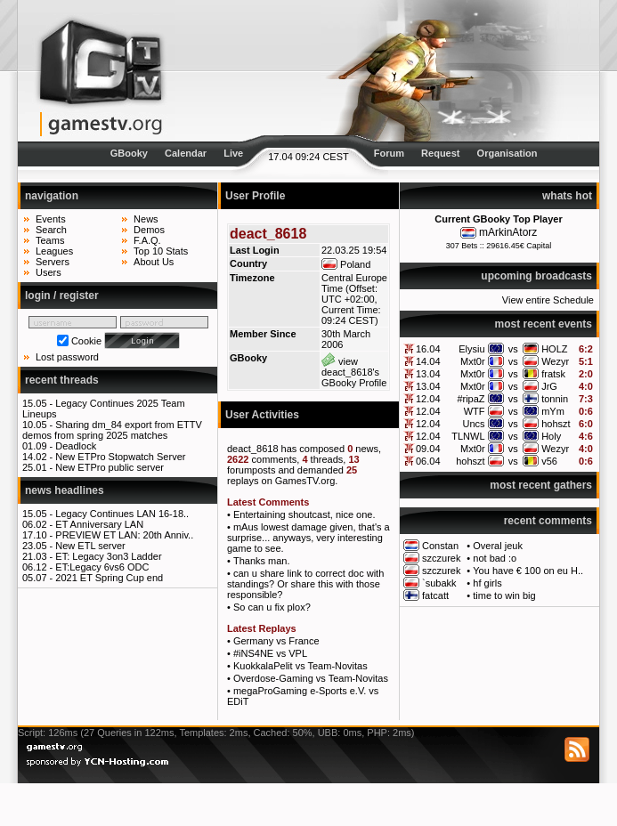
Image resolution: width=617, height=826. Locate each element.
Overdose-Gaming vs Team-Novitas (310, 678)
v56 (549, 461)
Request (440, 153)
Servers (52, 261)
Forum (389, 153)
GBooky (129, 153)
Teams (50, 240)
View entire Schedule (548, 300)
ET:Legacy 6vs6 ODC (102, 567)
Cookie (86, 341)
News (146, 219)
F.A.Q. (147, 240)
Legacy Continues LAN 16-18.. (122, 513)
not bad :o (494, 558)
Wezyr (555, 361)
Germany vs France (276, 641)
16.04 (428, 349)
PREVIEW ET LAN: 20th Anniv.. (124, 535)
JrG (549, 386)
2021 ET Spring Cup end (109, 577)
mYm (552, 411)
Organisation (507, 153)
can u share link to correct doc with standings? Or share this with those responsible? (305, 584)
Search (51, 229)
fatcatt (435, 595)
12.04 (428, 398)
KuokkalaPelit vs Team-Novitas (300, 665)
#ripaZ (470, 398)
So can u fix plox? (272, 607)
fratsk (553, 373)
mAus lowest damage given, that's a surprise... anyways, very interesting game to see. (308, 538)
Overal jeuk (498, 545)
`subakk (439, 583)
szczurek (441, 558)
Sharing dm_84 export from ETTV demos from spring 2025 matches (112, 430)
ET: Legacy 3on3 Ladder (108, 556)
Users (48, 272)
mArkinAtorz (508, 232)
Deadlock (75, 446)
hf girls (487, 583)
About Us (154, 261)
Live (233, 153)
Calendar (186, 153)
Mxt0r (472, 361)
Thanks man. (261, 560)
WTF (474, 411)
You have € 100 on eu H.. (528, 570)
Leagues (54, 251)
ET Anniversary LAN (99, 524)
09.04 (428, 448)
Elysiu (471, 349)
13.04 (428, 373)
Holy (551, 436)
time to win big (504, 595)
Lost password (67, 357)
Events (51, 219)
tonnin (554, 398)
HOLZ (554, 349)
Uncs (474, 423)
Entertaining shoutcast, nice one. (304, 514)
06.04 (428, 461)
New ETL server (90, 545)
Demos (149, 229)
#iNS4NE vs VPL (270, 653)
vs (513, 349)
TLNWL (467, 436)
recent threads (62, 380)
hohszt (555, 423)
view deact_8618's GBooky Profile (353, 372)
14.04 (428, 361)
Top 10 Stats (161, 251)
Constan (440, 545)
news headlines (64, 490)
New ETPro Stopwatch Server (120, 456)
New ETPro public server (109, 467)
